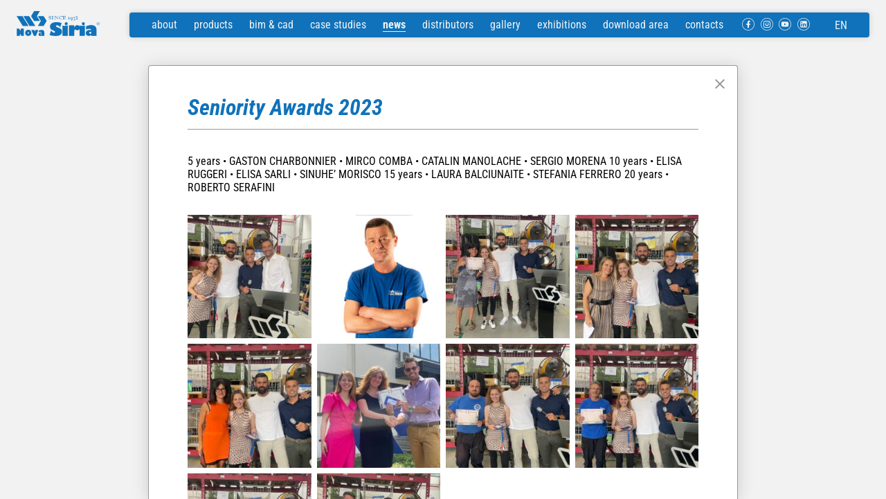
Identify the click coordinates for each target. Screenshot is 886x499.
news (394, 24)
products (213, 24)
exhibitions (561, 24)
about (164, 24)
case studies (338, 24)
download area (636, 24)
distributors (447, 24)
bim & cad (271, 24)
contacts (704, 24)
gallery (505, 24)
